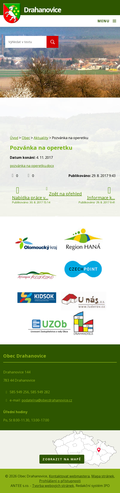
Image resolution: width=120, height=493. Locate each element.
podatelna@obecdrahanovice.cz (47, 400)
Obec (26, 137)
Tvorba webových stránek (53, 485)
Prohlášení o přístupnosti (60, 481)
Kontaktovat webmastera (69, 476)
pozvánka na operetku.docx (32, 165)
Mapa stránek (102, 476)
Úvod (14, 137)
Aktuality (41, 137)
